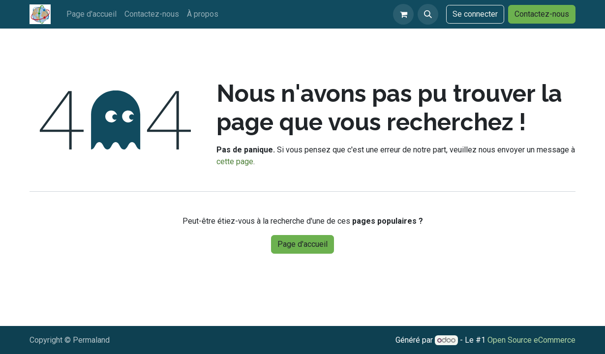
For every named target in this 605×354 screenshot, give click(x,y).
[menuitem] (91, 14)
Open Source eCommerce (531, 340)
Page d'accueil (302, 244)
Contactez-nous (541, 14)
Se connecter (475, 14)
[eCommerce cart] (403, 14)
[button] (428, 14)
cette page (234, 161)
